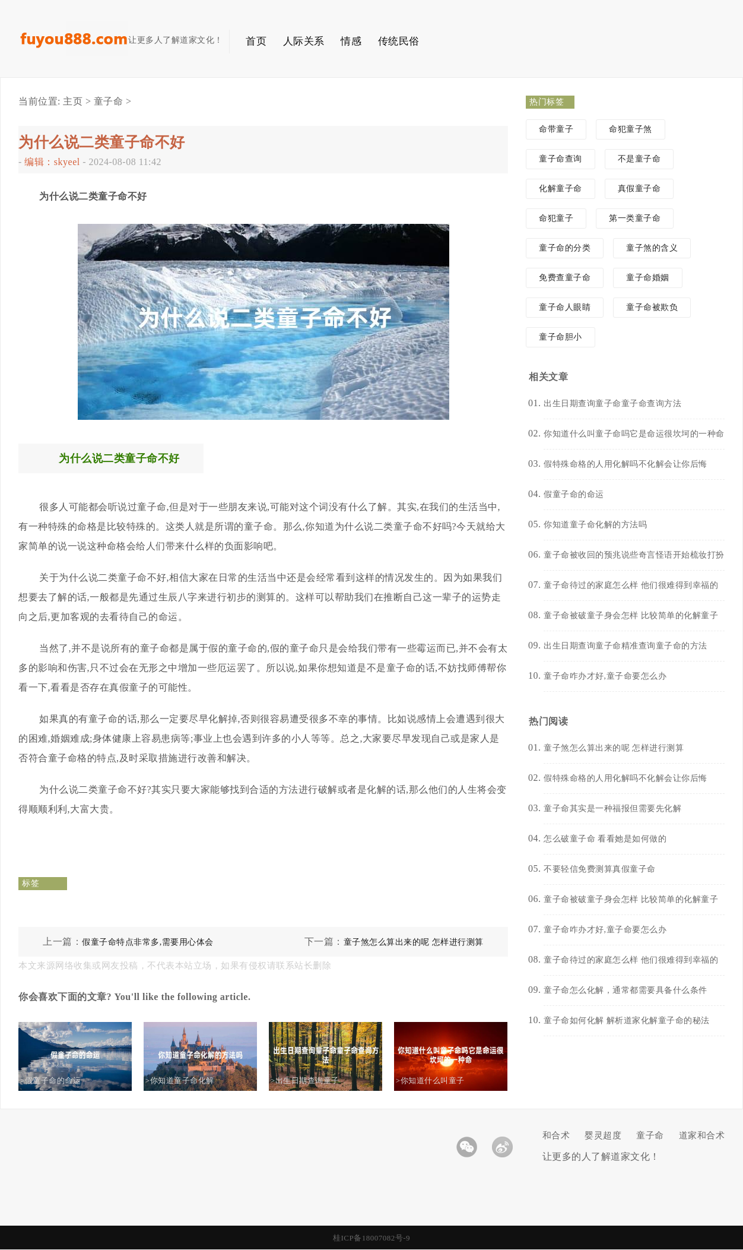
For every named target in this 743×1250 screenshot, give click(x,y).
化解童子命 (560, 188)
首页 (256, 41)
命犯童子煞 (630, 129)
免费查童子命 (564, 277)
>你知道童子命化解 (189, 1080)
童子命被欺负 (652, 307)
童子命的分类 (564, 247)
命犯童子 (556, 218)
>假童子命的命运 (60, 1080)
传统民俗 (399, 41)
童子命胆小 (560, 337)
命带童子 (556, 129)
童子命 (108, 101)
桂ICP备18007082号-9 (371, 1237)
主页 (72, 101)
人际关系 (304, 41)
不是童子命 (639, 158)
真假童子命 (639, 188)
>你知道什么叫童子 (440, 1080)
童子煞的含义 (652, 247)
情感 (351, 41)
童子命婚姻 (647, 277)
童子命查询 (560, 158)
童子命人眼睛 (564, 307)
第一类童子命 (635, 218)
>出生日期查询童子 (315, 1080)
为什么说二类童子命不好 (101, 142)
